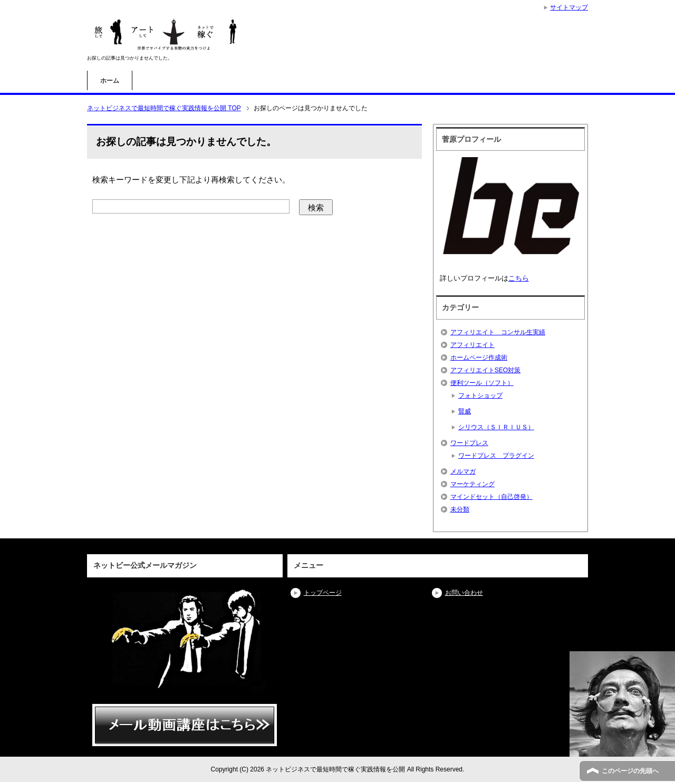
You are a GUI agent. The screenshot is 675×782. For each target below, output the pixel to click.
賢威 (464, 411)
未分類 (459, 509)
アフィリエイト (472, 345)
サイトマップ (569, 7)
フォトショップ (480, 395)
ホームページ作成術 (478, 357)
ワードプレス (469, 443)
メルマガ (463, 471)
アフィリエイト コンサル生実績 (497, 332)
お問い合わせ (464, 592)
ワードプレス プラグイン (496, 455)
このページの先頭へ (630, 771)
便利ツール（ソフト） (482, 383)
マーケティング (472, 484)
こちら (518, 278)
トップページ (323, 592)
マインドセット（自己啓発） (491, 496)
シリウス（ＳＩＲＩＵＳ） (496, 427)
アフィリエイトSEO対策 (485, 370)
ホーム (109, 80)
